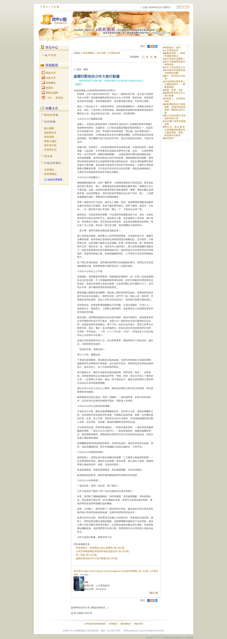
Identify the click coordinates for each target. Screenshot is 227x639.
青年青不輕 (50, 145)
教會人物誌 (50, 141)
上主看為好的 (171, 50)
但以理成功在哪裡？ (174, 58)
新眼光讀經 (49, 92)
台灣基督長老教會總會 (94, 624)
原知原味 (49, 136)
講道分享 (48, 72)
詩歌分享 (48, 77)
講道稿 (48, 156)
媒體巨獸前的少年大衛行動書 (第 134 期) (97, 558)
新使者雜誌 (50, 173)
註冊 (56, 6)
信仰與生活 (50, 149)
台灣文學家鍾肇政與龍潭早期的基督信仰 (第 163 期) (102, 551)
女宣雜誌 (49, 169)
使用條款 (113, 624)
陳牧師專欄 (51, 114)
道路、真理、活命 (173, 90)
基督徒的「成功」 (173, 47)
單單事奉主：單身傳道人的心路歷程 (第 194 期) (100, 547)
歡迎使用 (169, 138)
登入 (45, 6)
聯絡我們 (138, 624)
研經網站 (48, 82)
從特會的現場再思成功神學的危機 (174, 71)
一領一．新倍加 (52, 97)
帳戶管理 (50, 55)
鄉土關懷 (49, 128)
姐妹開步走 (50, 132)
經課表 (47, 87)
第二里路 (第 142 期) (86, 555)
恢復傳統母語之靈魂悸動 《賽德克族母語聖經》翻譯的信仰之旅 (175, 108)
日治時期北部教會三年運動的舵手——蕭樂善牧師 (174, 84)
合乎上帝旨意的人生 (174, 67)
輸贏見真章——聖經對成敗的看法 (174, 54)
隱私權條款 (125, 624)
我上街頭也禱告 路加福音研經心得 (175, 117)
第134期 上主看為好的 (108, 53)
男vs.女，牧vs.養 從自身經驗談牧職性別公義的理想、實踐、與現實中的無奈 (174, 131)
